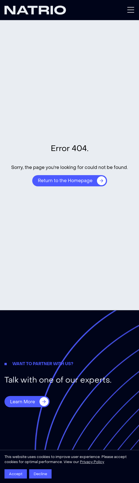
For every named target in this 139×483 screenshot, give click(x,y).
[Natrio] (37, 10)
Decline (40, 473)
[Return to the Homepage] (69, 180)
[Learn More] (27, 401)
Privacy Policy (92, 462)
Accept (15, 473)
